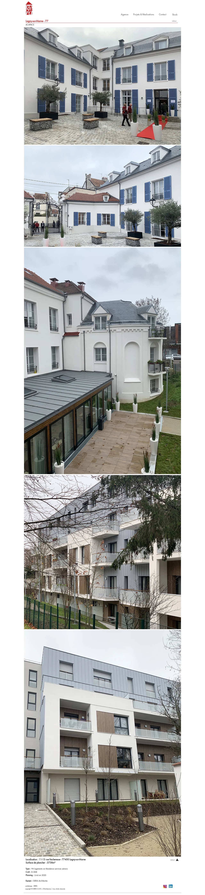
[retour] (174, 21)
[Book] (175, 15)
